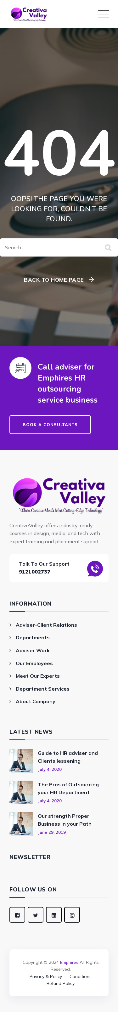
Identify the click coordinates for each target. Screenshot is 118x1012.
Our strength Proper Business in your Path (65, 820)
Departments (33, 637)
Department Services (43, 689)
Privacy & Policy (46, 976)
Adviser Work (33, 650)
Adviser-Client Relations (46, 625)
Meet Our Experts (38, 676)
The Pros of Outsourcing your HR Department (68, 788)
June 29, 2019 (52, 832)
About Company (35, 701)
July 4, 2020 (50, 769)
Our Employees (34, 663)
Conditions (81, 976)
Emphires (69, 962)
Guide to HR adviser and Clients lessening (68, 757)
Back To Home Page (54, 279)
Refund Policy (61, 983)
